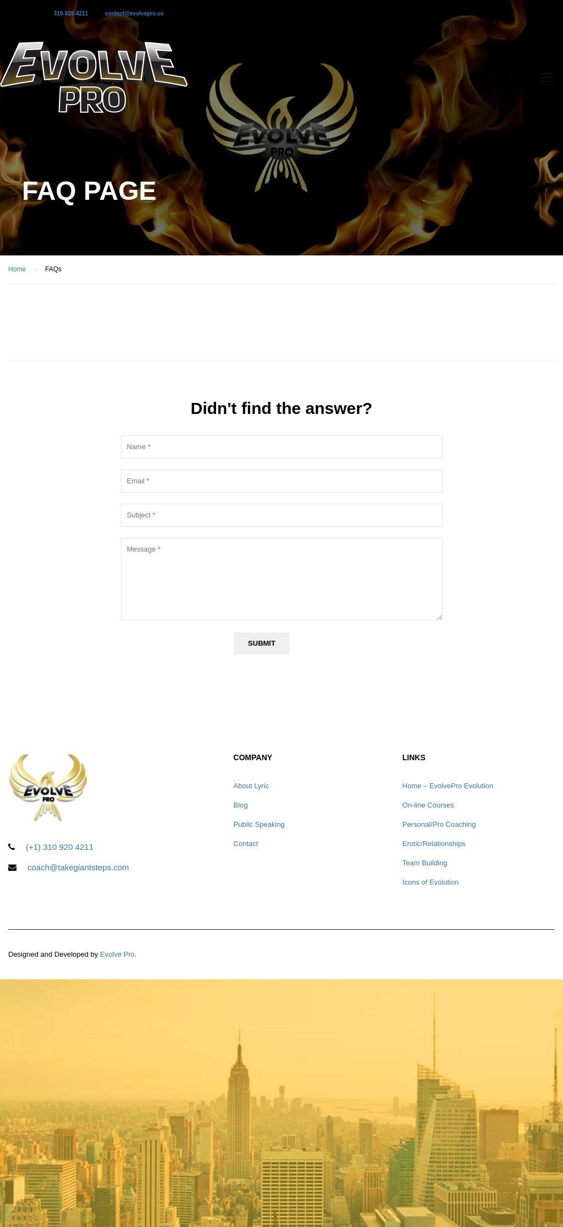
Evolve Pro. (118, 954)
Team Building (425, 863)
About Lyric (251, 786)
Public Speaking (259, 824)
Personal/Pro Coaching (439, 824)
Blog (241, 805)
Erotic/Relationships (434, 843)
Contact (246, 843)
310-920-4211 (71, 13)
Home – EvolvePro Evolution (447, 786)
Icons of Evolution (430, 882)
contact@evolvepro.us (134, 13)
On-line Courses (428, 805)
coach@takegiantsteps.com (78, 867)
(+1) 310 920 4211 (59, 847)
